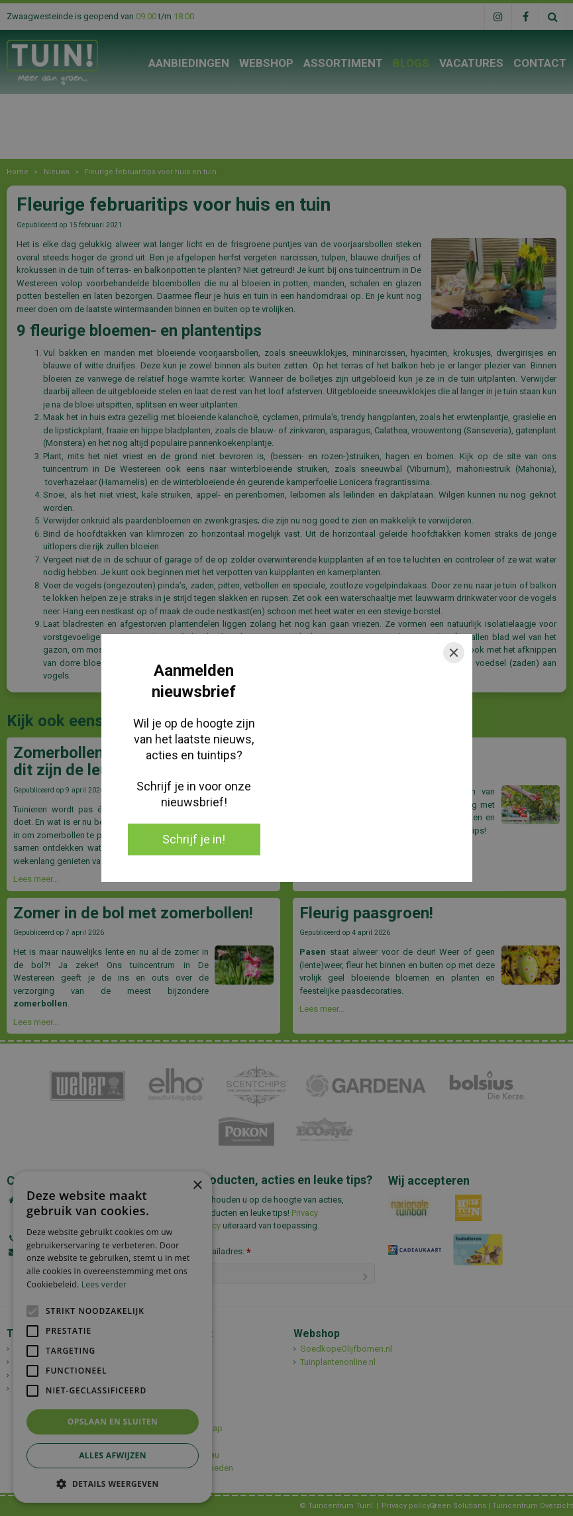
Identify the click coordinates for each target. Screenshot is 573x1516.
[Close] (453, 652)
